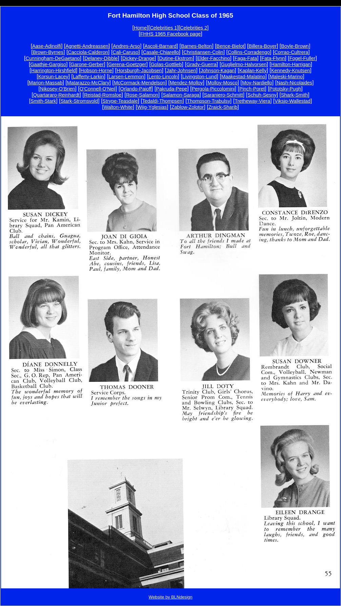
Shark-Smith (294, 95)
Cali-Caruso (125, 52)
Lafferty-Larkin (88, 76)
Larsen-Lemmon (126, 76)
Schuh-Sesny (262, 95)
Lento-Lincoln (163, 76)
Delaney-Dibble (101, 58)
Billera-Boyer (263, 46)
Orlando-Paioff (136, 89)
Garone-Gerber (87, 64)
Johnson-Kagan (218, 70)
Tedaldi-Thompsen (162, 101)
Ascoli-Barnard (160, 46)
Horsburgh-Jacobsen (139, 70)
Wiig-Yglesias (152, 107)
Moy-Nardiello (257, 82)
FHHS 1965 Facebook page (170, 34)
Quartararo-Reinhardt (56, 95)
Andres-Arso (126, 46)
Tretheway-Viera (252, 101)
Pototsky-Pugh (285, 89)
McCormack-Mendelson (139, 82)
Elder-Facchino (213, 58)
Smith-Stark (43, 101)
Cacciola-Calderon (88, 52)
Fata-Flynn (273, 58)
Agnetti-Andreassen (86, 46)
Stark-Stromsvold (79, 101)
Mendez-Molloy (186, 82)
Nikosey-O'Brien (57, 89)
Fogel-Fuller (302, 58)
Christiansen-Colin (203, 52)
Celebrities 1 (163, 28)
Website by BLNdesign (170, 597)
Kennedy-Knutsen (290, 70)
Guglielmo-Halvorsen (243, 64)
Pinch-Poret (252, 89)
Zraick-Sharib (223, 107)
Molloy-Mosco (222, 82)
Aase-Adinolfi (46, 46)
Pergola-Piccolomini (213, 89)
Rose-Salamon (142, 95)
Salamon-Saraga (181, 95)
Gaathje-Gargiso (48, 64)
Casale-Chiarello (161, 52)
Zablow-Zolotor (187, 107)
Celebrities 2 (193, 28)
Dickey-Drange (138, 58)
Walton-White (118, 107)
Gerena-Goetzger (127, 64)
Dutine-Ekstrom (176, 58)
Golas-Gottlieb (166, 64)
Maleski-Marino (286, 76)
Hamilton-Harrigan (291, 64)
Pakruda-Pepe (171, 89)
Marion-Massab (45, 82)
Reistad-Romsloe (102, 95)
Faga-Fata (246, 58)
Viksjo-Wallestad (292, 101)
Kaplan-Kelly (253, 70)
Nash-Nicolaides (294, 82)
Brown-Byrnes (48, 52)
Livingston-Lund (199, 76)
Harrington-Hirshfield (53, 70)
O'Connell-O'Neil (98, 89)
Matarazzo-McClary (88, 82)
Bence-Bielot (230, 46)
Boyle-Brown (295, 46)
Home (140, 28)
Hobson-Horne (96, 70)
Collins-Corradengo (249, 52)
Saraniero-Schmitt (223, 95)
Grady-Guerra (201, 64)
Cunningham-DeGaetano (53, 58)
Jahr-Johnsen (181, 70)
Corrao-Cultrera (291, 52)
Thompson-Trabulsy (208, 101)
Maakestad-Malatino (243, 76)
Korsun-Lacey (53, 76)
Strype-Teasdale (120, 101)
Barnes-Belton (196, 46)
